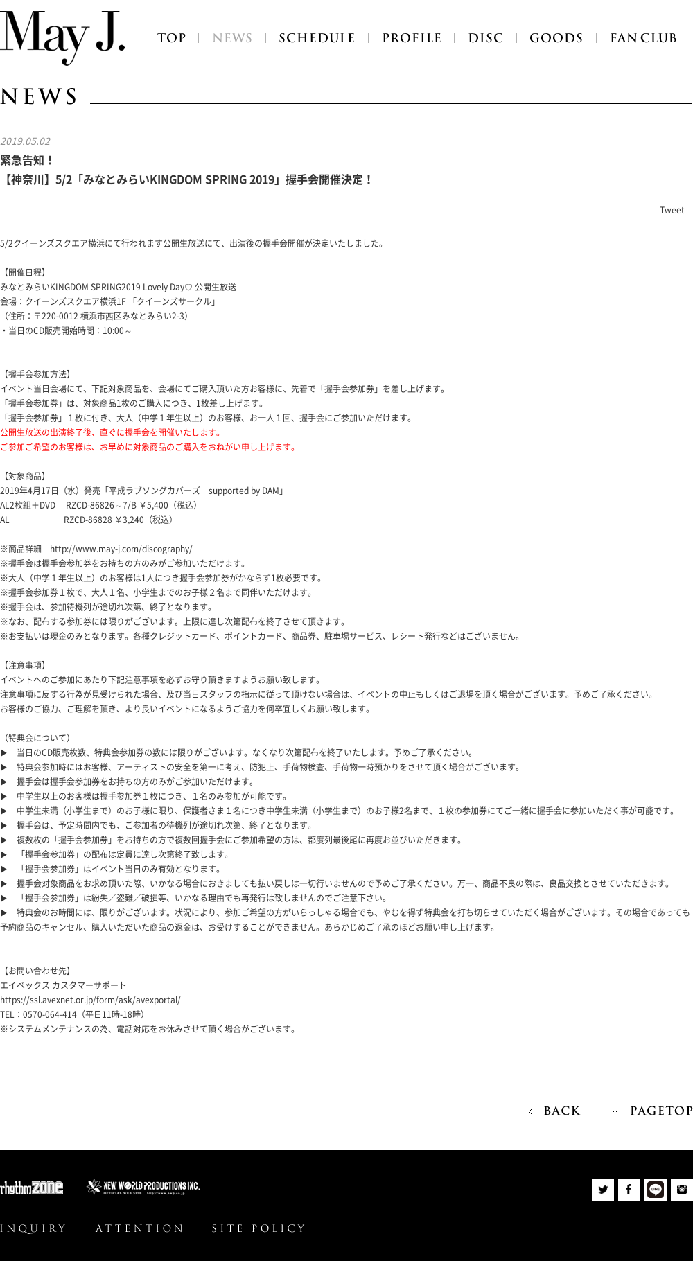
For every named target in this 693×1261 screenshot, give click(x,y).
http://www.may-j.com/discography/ (121, 549)
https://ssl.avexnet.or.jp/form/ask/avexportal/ (90, 1000)
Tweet (672, 210)
